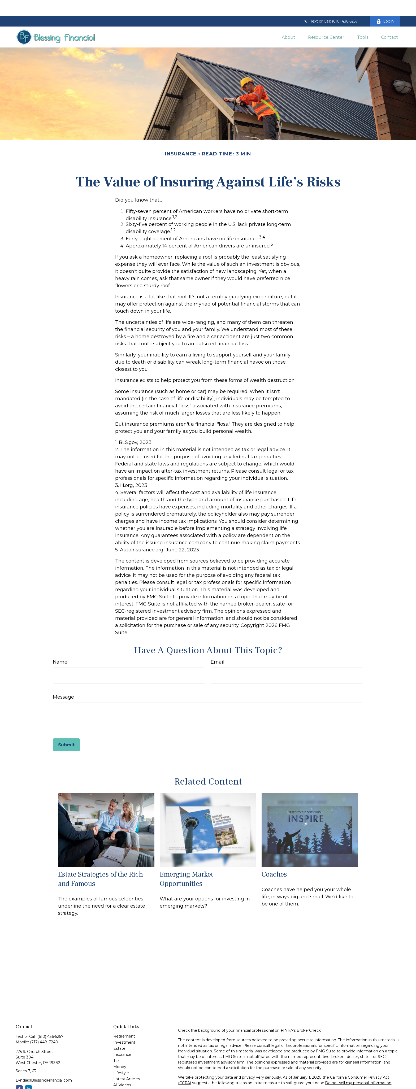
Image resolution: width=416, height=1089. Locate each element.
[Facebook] (19, 1073)
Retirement (124, 1020)
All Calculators (126, 1075)
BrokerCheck (309, 1014)
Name (60, 646)
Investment (124, 1026)
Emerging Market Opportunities (186, 863)
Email (217, 646)
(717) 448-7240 (44, 1026)
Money (119, 1050)
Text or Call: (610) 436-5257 (331, 5)
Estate (119, 1032)
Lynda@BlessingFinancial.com (44, 1064)
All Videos (122, 1069)
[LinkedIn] (28, 1073)
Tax (116, 1044)
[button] (288, 21)
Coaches (274, 858)
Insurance (122, 1038)
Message (63, 681)
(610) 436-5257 (50, 1020)
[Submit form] (66, 728)
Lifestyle (121, 1057)
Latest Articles (126, 1063)
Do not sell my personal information (358, 1067)
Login (385, 5)
